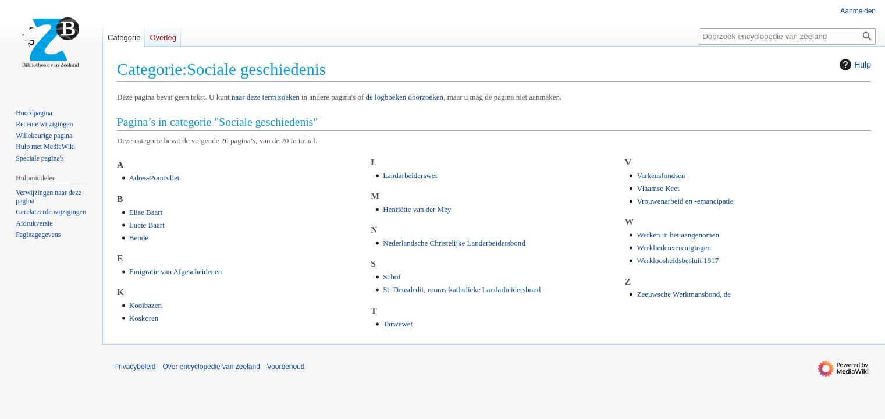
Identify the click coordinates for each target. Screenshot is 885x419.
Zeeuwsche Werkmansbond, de (684, 294)
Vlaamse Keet (658, 188)
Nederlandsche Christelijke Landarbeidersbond (454, 243)
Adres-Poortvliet (154, 177)
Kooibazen (145, 305)
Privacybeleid (134, 367)
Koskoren (144, 318)
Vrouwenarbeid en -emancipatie (685, 201)
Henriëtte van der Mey (417, 209)
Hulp (854, 64)
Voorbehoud (286, 367)
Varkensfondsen (661, 175)
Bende (138, 237)
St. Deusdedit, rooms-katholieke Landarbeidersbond (462, 289)
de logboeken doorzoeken (405, 97)
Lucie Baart (147, 225)
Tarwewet (398, 323)
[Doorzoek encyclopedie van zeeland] (787, 36)
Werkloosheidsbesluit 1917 (678, 260)
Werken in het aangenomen (678, 234)
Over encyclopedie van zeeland (211, 367)
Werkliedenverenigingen (673, 247)
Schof (391, 276)
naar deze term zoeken (266, 97)
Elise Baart (145, 212)
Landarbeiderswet (410, 175)
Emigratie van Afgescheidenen (175, 271)
